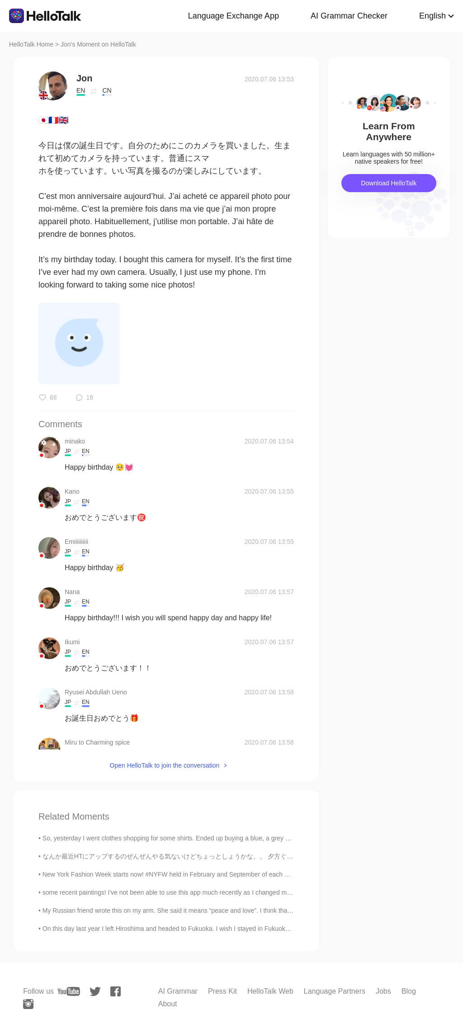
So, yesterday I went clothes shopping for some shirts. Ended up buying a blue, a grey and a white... (183, 838)
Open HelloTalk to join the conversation (165, 765)
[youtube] (68, 991)
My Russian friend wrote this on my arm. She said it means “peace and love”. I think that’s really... (179, 910)
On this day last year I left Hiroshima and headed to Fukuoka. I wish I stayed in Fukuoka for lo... (176, 928)
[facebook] (115, 991)
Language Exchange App (233, 15)
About (167, 1004)
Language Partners (334, 991)
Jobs (383, 991)
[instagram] (28, 1004)
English (432, 15)
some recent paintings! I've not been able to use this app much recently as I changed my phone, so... (184, 892)
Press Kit (222, 991)
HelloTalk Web (270, 991)
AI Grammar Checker (349, 15)
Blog (409, 991)
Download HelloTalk (388, 183)
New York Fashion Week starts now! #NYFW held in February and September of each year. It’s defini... (186, 874)
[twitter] (95, 991)
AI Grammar (178, 991)
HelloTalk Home (31, 44)
